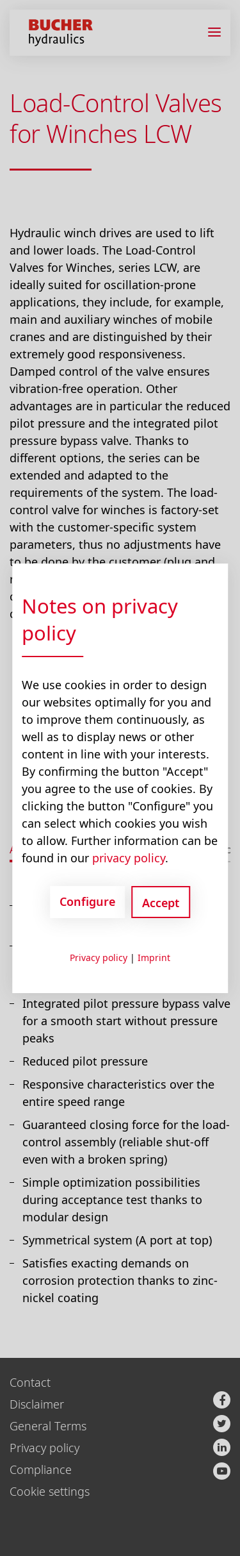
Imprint (154, 957)
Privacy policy (98, 957)
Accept (160, 902)
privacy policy (128, 858)
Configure (87, 901)
